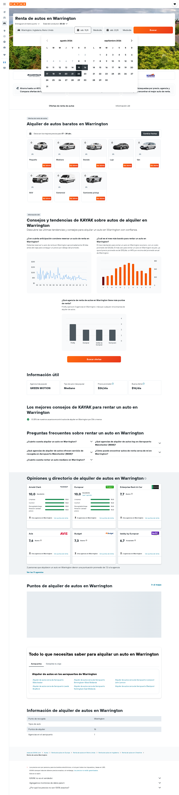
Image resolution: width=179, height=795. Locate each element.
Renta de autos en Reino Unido (84, 753)
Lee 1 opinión (87, 495)
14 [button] (72, 67)
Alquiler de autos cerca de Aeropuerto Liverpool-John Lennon (135, 681)
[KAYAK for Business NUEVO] (4, 47)
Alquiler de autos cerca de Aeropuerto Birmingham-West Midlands (89, 681)
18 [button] (53, 73)
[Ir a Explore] (4, 30)
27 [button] (66, 80)
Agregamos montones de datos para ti (95, 782)
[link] (94, 359)
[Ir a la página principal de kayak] (17, 4)
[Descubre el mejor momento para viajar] (4, 41)
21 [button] (72, 73)
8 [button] (78, 61)
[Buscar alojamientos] (4, 17)
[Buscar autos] (4, 23)
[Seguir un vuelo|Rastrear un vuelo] (4, 36)
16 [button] (85, 67)
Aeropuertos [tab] (36, 664)
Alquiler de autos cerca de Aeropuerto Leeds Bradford (51, 687)
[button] (4, 4)
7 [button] (72, 61)
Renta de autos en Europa (60, 753)
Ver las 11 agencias (35, 572)
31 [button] (47, 86)
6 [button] (66, 61)
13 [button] (66, 67)
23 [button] (85, 73)
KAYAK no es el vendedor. (95, 778)
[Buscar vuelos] (4, 12)
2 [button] (85, 54)
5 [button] (59, 61)
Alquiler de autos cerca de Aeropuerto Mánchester (48, 681)
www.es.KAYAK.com (34, 753)
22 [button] (79, 73)
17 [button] (47, 73)
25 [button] (53, 80)
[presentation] (145, 478)
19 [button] (60, 73)
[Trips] (4, 55)
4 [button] (53, 61)
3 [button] (47, 61)
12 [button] (60, 67)
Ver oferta (47, 165)
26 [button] (60, 80)
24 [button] (47, 80)
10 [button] (47, 67)
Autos (46, 753)
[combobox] (27, 23)
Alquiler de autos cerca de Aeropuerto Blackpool (134, 686)
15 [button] (79, 67)
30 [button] (85, 80)
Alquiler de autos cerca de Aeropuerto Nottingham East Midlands (89, 687)
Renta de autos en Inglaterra (109, 753)
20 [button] (66, 73)
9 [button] (85, 61)
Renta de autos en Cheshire (132, 753)
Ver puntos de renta (61, 518)
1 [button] (78, 54)
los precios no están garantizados (86, 770)
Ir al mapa (156, 584)
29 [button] (79, 80)
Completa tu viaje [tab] (53, 664)
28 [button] (72, 80)
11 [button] (53, 67)
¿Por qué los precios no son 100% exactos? (95, 787)
